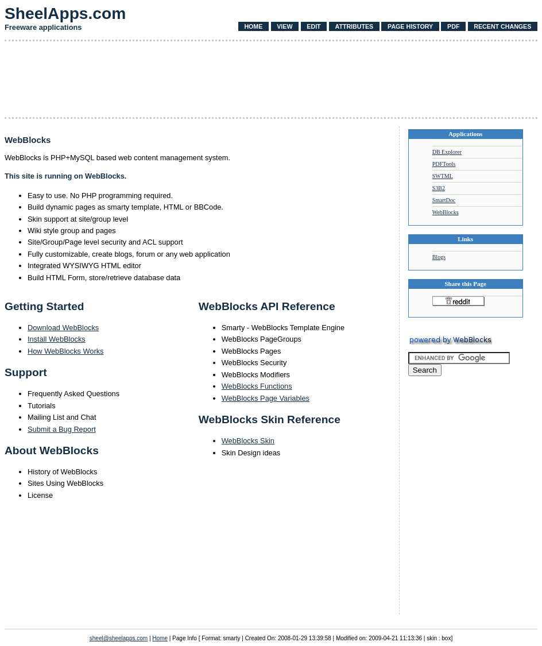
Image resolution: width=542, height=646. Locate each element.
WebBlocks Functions (257, 386)
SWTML (442, 176)
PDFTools (443, 164)
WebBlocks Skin (248, 440)
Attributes (354, 26)
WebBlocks (445, 212)
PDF (453, 26)
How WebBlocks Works (66, 351)
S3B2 (438, 188)
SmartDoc (444, 200)
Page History (410, 26)
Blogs (439, 257)
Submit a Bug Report (62, 429)
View (284, 26)
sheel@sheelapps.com (119, 638)
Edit (313, 26)
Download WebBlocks (63, 327)
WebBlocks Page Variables (265, 398)
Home (253, 26)
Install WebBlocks (57, 339)
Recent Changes (502, 26)
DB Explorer (447, 152)
